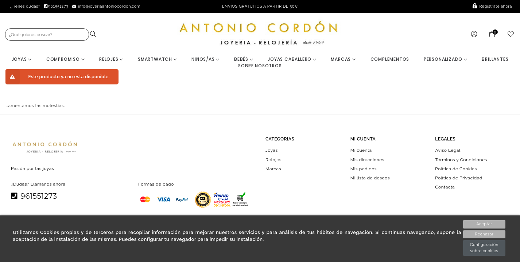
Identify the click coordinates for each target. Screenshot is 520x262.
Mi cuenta (361, 150)
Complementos (390, 59)
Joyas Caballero (292, 59)
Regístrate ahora (492, 6)
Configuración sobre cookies (484, 247)
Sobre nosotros (260, 66)
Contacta (445, 187)
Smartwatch (157, 59)
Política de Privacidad (458, 177)
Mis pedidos (363, 168)
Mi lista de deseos (370, 177)
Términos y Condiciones (461, 159)
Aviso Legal (447, 150)
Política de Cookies (456, 168)
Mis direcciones (367, 159)
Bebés (243, 59)
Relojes (111, 59)
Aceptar (484, 224)
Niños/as (205, 59)
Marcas (343, 59)
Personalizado (445, 59)
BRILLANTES (495, 59)
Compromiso (65, 59)
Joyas (22, 59)
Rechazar (484, 234)
